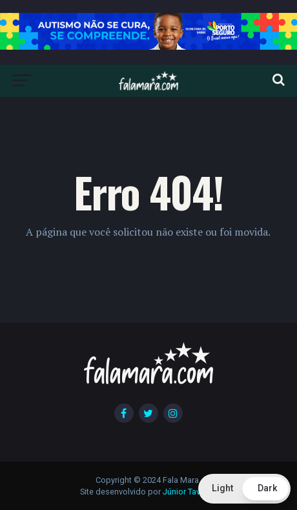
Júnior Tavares (189, 491)
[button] (244, 489)
